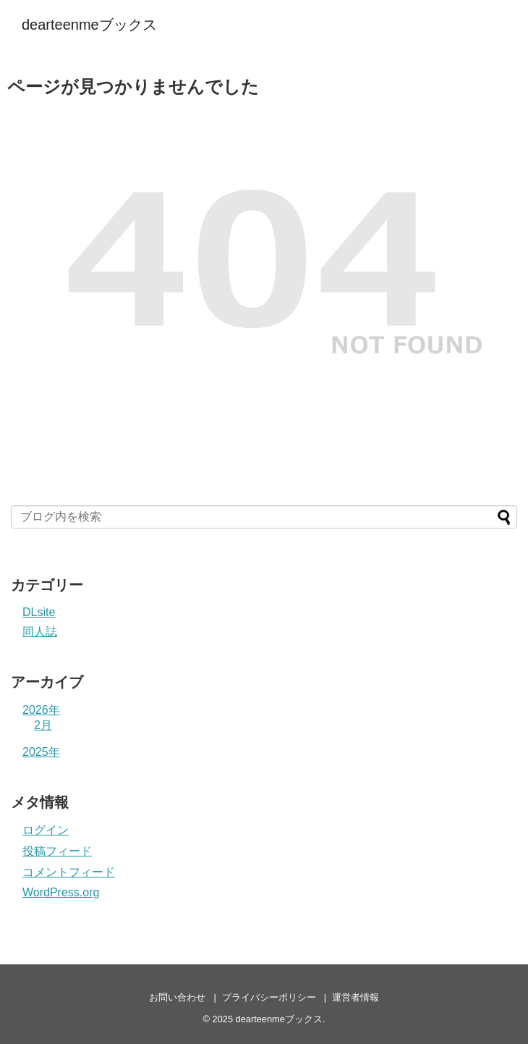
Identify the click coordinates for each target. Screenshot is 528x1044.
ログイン (45, 830)
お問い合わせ (177, 997)
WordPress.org (60, 892)
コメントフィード (68, 872)
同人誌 (39, 632)
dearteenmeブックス (89, 25)
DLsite (38, 612)
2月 (43, 725)
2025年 (41, 752)
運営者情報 (355, 997)
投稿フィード (57, 851)
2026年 (41, 710)
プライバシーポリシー (269, 997)
